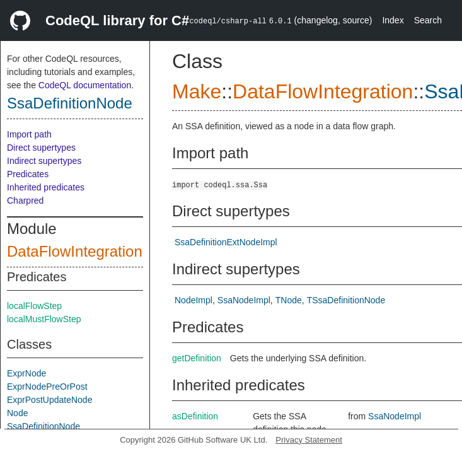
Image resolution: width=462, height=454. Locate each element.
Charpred (25, 200)
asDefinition (195, 416)
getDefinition (196, 358)
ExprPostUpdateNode (49, 400)
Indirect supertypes (44, 161)
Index (392, 20)
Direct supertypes (41, 148)
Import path (29, 134)
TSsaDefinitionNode (346, 300)
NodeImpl (193, 300)
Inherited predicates (45, 187)
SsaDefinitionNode (69, 103)
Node (17, 413)
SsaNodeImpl (243, 300)
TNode (288, 300)
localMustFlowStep (44, 319)
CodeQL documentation (84, 85)
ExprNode (26, 373)
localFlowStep (34, 306)
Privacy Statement (308, 440)
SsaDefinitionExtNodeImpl (226, 242)
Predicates (28, 174)
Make (196, 91)
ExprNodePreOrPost (47, 386)
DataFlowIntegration (74, 251)
